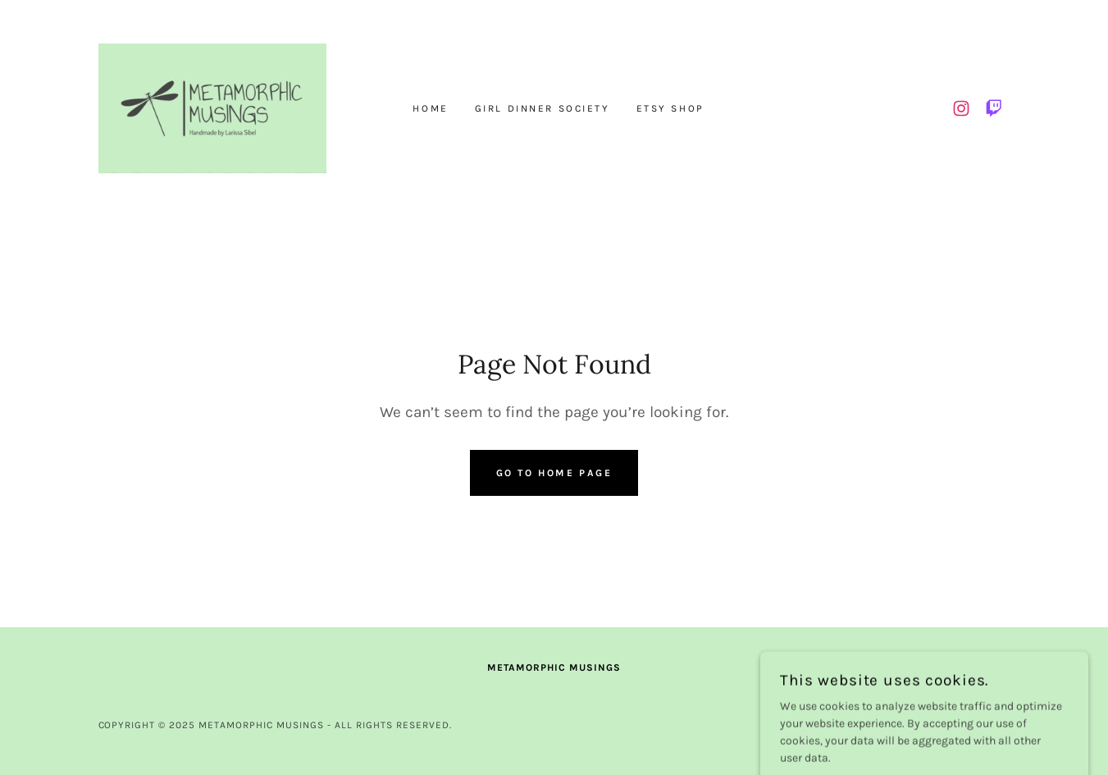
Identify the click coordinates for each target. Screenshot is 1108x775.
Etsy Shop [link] (670, 108)
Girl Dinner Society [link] (542, 108)
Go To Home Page (554, 473)
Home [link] (430, 108)
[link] (212, 107)
